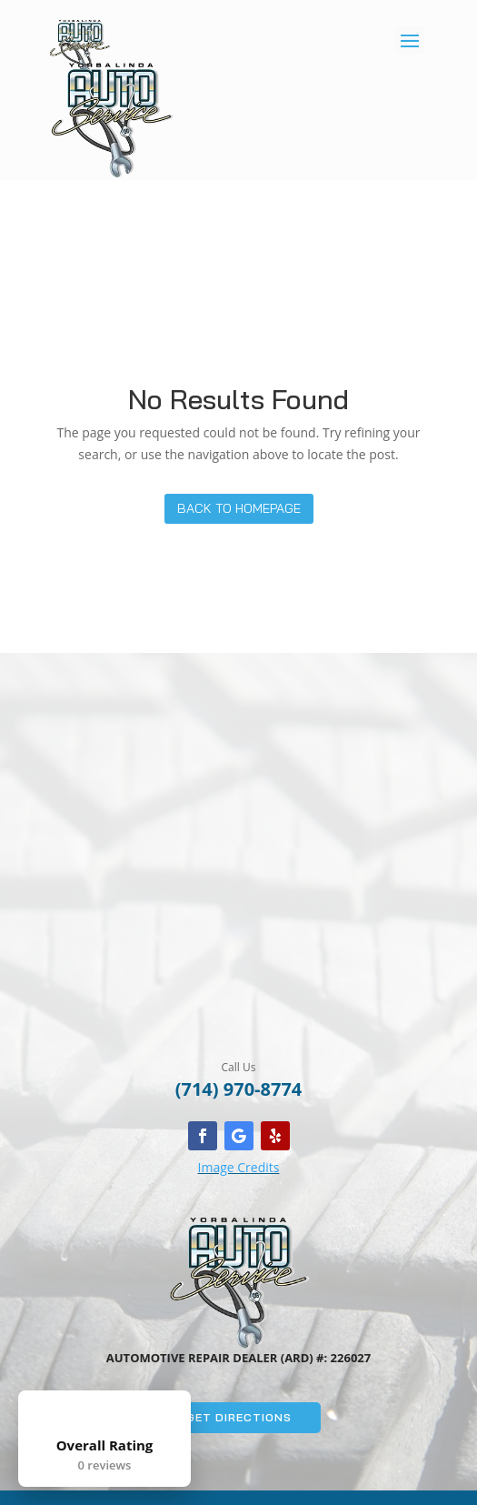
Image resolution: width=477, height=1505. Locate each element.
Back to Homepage (239, 508)
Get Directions (239, 1417)
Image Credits (239, 1167)
